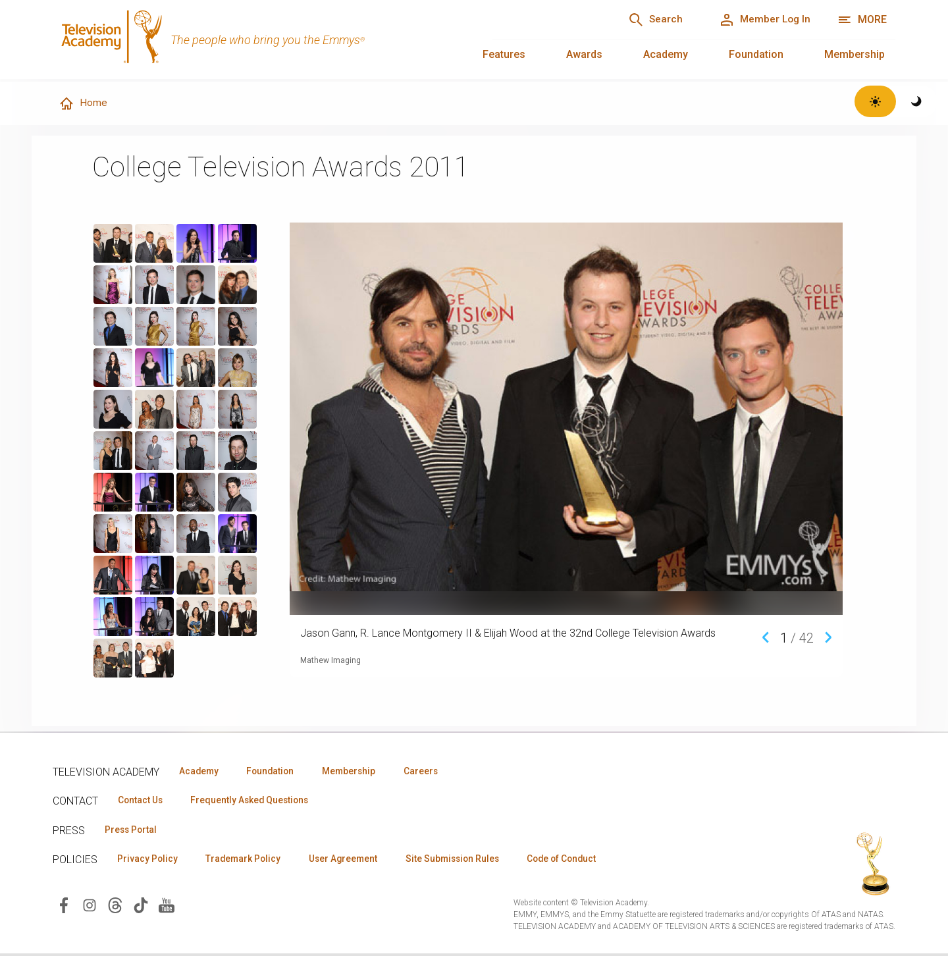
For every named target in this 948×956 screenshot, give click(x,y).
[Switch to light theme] (875, 101)
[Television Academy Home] (259, 39)
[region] (187, 451)
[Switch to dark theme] (916, 101)
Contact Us (142, 801)
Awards (584, 54)
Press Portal (133, 831)
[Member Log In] (761, 20)
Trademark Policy (249, 860)
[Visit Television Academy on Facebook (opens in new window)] (64, 906)
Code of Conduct (584, 860)
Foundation (756, 54)
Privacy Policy (149, 860)
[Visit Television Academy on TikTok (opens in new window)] (141, 906)
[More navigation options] (862, 20)
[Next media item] (828, 637)
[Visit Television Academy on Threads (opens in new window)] (115, 906)
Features (504, 54)
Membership (854, 54)
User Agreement (354, 860)
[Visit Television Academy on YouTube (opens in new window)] (166, 906)
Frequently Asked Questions (256, 801)
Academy (665, 54)
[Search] (646, 20)
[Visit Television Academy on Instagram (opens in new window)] (89, 906)
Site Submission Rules (468, 860)
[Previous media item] (765, 637)
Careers (435, 771)
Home (83, 104)
